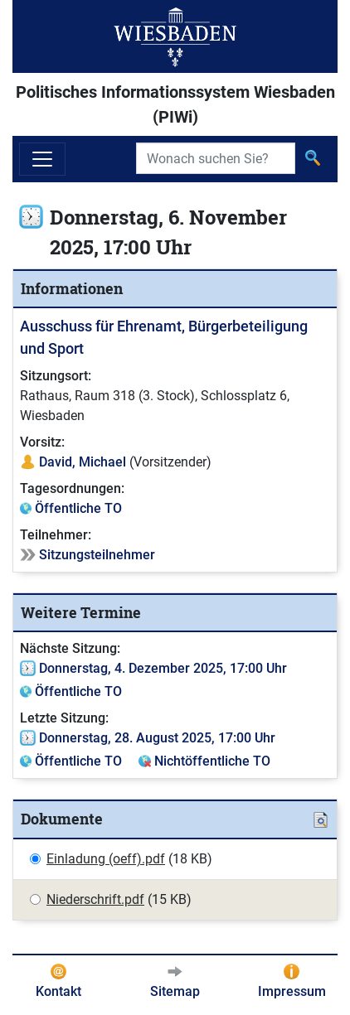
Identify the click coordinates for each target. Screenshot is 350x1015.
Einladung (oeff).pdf (105, 859)
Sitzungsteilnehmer (97, 555)
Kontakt (58, 991)
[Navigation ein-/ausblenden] (42, 159)
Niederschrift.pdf (95, 899)
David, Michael (82, 462)
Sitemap (175, 991)
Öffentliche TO (78, 508)
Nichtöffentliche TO (212, 761)
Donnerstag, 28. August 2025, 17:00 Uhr (157, 738)
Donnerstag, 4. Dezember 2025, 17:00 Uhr (163, 668)
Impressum (292, 991)
